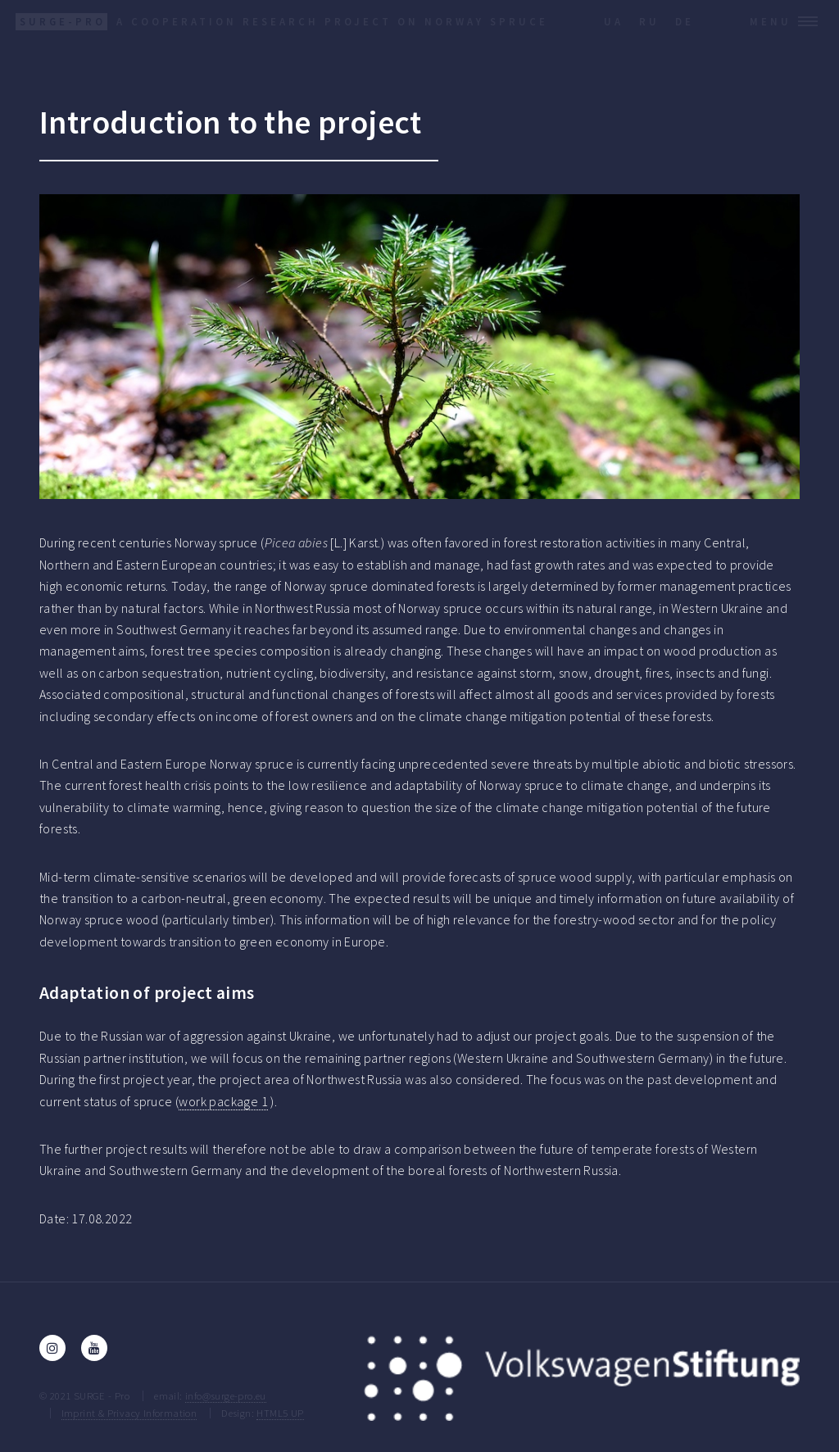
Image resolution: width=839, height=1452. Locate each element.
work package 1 (223, 1101)
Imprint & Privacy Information (129, 1412)
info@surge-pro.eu (225, 1395)
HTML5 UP (279, 1412)
